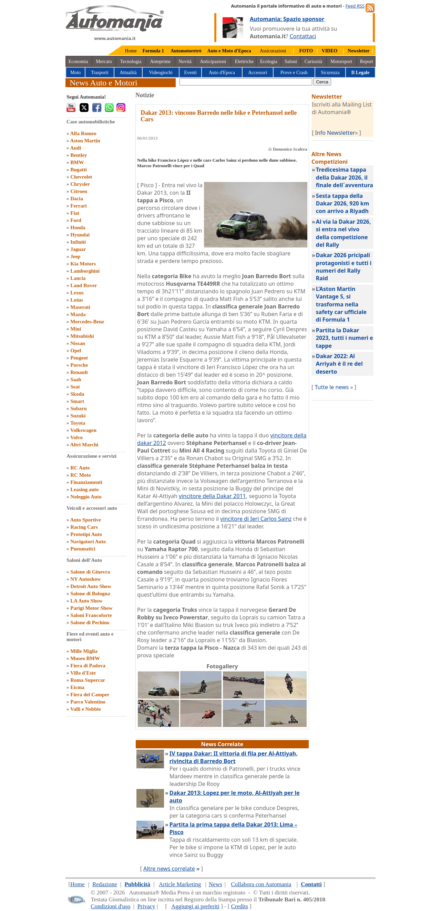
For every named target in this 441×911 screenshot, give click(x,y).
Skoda (77, 394)
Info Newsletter (335, 132)
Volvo (76, 437)
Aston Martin (85, 140)
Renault (79, 372)
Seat (75, 386)
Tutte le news (332, 387)
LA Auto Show (86, 601)
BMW (77, 162)
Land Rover (83, 285)
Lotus (76, 300)
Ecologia (268, 61)
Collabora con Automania (261, 884)
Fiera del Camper (89, 694)
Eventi (190, 72)
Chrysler (80, 184)
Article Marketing (180, 884)
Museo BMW (85, 658)
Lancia (77, 278)
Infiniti (78, 242)
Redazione (104, 884)
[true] (246, 81)
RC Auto (80, 467)
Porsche (79, 365)
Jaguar (78, 249)
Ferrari (78, 206)
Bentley (78, 155)
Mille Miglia (84, 651)
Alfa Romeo (83, 133)
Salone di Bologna (90, 593)
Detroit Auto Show (90, 586)
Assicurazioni (273, 50)
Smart (77, 401)
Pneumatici (82, 548)
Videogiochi (160, 72)
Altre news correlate (169, 868)
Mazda (77, 314)
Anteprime (160, 61)
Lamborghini (85, 271)
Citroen (78, 191)
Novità (185, 61)
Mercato (104, 61)
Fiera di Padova (87, 665)
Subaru (78, 408)
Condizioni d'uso (110, 906)
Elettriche (244, 61)
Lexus (76, 292)
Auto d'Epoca (222, 72)
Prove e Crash (294, 72)
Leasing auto (84, 489)
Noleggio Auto (85, 496)
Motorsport (341, 61)
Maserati (80, 307)
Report (366, 61)
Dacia (76, 198)
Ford (75, 220)
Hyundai (80, 234)
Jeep (75, 256)
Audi (75, 148)
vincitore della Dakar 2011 (212, 496)
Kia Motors (83, 263)
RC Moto (80, 475)
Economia (78, 61)
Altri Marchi (84, 444)
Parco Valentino (87, 702)
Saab (75, 379)
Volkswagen (83, 430)
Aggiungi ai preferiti (195, 906)
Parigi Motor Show (91, 608)
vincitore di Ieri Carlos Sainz (255, 519)
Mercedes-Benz (87, 321)
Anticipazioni (213, 61)
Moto (75, 72)
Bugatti (78, 169)
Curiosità (313, 61)
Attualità (128, 72)
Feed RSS (355, 6)
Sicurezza (330, 72)
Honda (77, 227)
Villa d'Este (83, 673)
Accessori (257, 72)
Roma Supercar (87, 680)
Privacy (146, 906)
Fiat (74, 213)
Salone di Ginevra (90, 572)
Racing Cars (84, 527)
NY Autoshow (85, 579)
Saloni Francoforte (91, 615)
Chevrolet (81, 177)
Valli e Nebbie (85, 709)
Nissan (77, 343)
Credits (239, 906)
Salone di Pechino (89, 622)
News (215, 884)
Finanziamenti (86, 482)
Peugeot (79, 358)
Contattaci (303, 36)
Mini (75, 329)
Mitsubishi (82, 336)
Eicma (77, 687)
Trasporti (100, 72)
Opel (75, 350)
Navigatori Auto (88, 541)
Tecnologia (131, 61)
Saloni (291, 61)
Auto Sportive (85, 520)
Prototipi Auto (86, 534)
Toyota (77, 423)
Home (131, 50)
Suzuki (77, 415)
